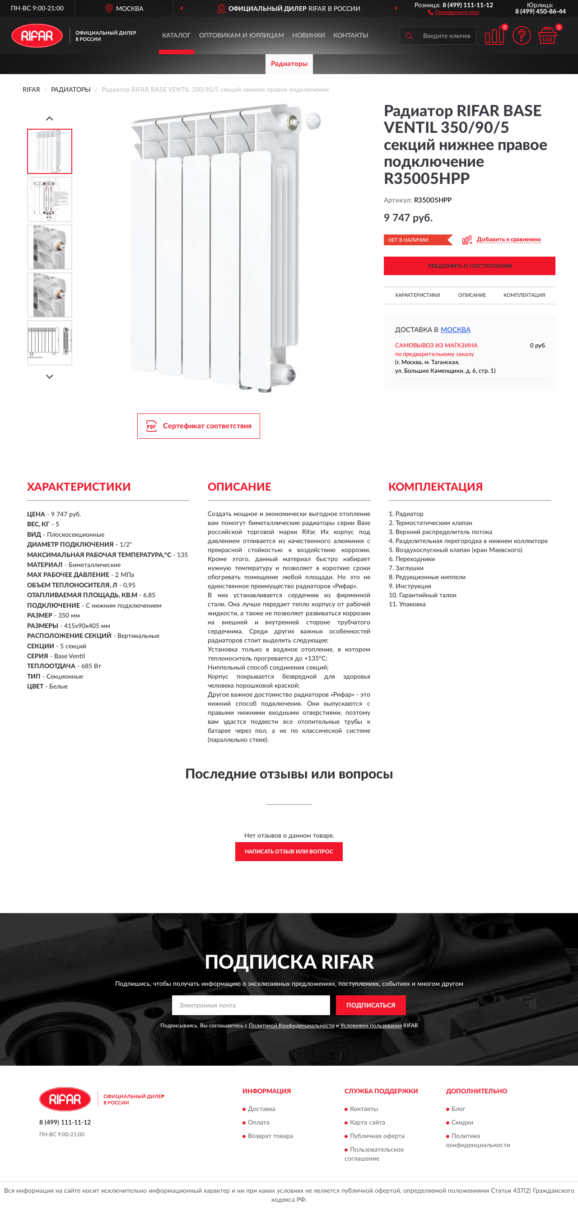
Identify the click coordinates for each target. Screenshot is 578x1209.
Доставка (261, 1109)
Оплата (259, 1123)
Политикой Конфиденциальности (292, 1025)
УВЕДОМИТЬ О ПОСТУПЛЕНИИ (470, 266)
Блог (459, 1109)
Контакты (350, 36)
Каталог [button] (176, 36)
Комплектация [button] (524, 295)
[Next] (49, 376)
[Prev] (49, 118)
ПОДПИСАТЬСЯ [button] (371, 1006)
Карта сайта (367, 1123)
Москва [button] (456, 330)
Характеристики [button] (417, 295)
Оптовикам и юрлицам (241, 36)
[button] (453, 11)
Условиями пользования (371, 1025)
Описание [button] (472, 295)
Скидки (462, 1123)
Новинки (308, 36)
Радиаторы (289, 64)
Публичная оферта (377, 1136)
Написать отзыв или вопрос (289, 851)
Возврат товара (270, 1136)
